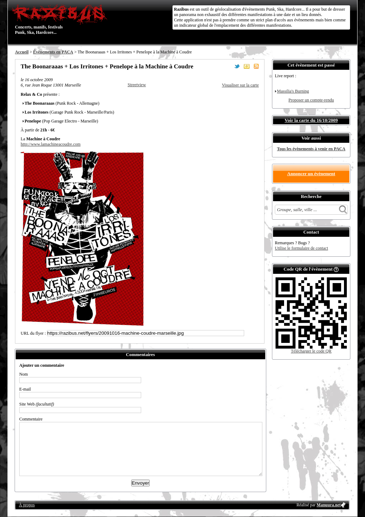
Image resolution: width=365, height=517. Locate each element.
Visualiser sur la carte (240, 85)
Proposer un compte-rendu (311, 100)
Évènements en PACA (53, 51)
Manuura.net (329, 504)
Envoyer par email (247, 66)
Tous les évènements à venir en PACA (311, 148)
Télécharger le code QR (311, 351)
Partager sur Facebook (227, 66)
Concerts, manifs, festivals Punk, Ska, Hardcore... (61, 19)
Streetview (137, 84)
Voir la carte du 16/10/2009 (311, 120)
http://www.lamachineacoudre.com (51, 144)
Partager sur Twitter (237, 66)
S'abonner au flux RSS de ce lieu (256, 66)
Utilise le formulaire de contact (301, 248)
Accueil (22, 51)
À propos (27, 504)
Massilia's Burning (293, 91)
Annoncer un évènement (311, 173)
